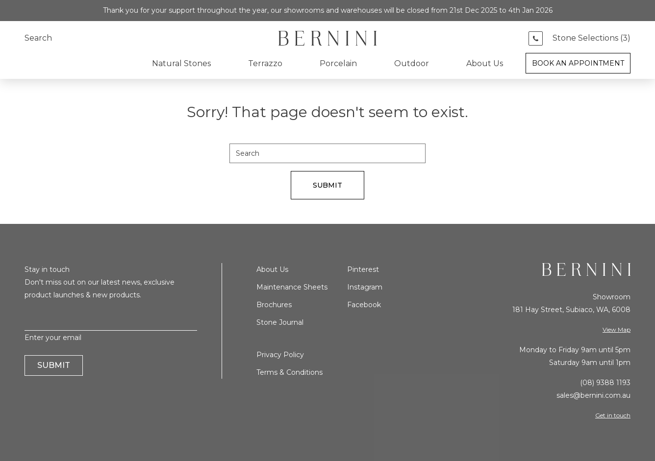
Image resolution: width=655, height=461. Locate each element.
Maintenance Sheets (292, 287)
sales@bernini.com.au (593, 395)
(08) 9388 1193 (605, 382)
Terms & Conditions (289, 372)
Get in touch (612, 415)
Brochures (274, 304)
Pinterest (363, 269)
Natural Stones (181, 63)
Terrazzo (265, 63)
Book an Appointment (578, 63)
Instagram (364, 287)
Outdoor (411, 63)
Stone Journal (279, 322)
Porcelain (338, 63)
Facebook (364, 304)
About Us (484, 63)
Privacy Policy (280, 354)
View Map (616, 329)
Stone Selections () (591, 38)
